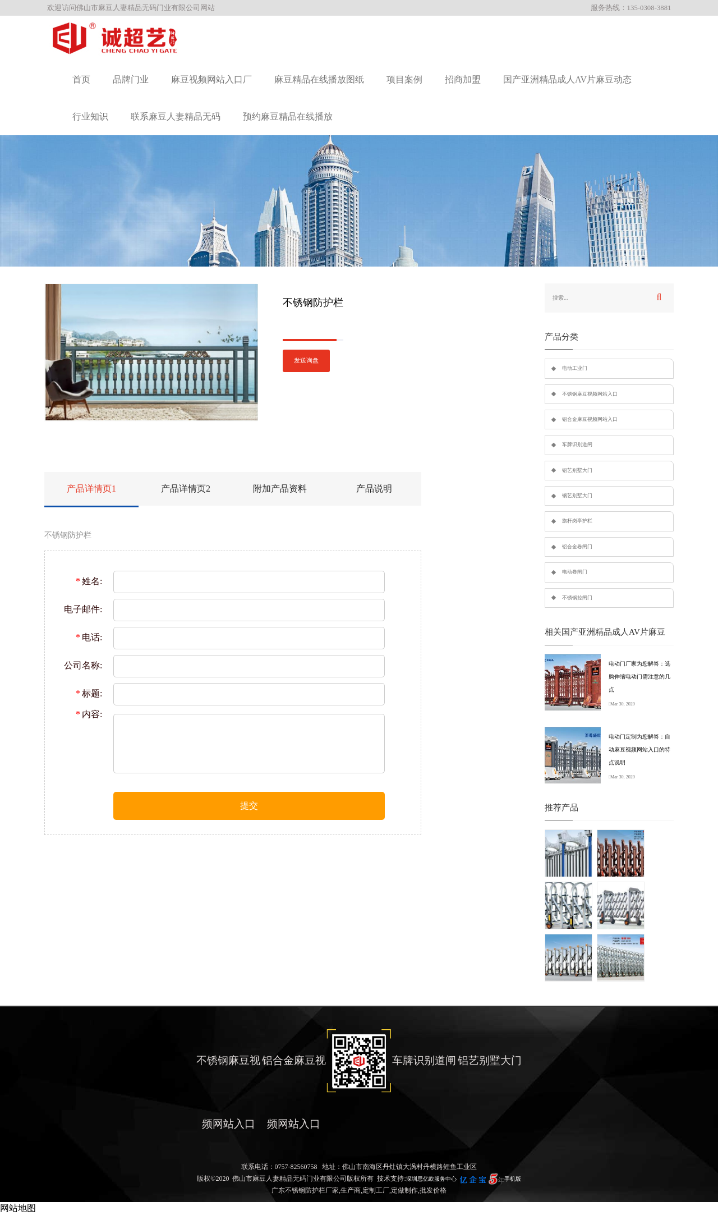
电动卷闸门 (574, 572)
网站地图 (18, 1208)
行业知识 (90, 116)
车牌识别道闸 (577, 444)
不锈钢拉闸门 (577, 597)
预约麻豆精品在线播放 (288, 116)
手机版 (512, 1179)
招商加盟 (463, 79)
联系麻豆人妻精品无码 (175, 116)
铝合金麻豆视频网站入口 (590, 419)
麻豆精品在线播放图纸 (319, 79)
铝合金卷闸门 (577, 546)
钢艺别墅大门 (577, 495)
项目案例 (404, 79)
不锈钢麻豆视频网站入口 (590, 394)
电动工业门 (574, 368)
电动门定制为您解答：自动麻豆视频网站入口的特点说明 (639, 749)
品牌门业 (131, 79)
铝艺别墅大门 (577, 470)
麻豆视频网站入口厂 (211, 79)
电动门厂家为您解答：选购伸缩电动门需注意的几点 (639, 677)
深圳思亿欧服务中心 (431, 1179)
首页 (81, 79)
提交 (249, 805)
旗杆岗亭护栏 (577, 521)
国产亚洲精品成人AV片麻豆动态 (567, 79)
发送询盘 (306, 360)
